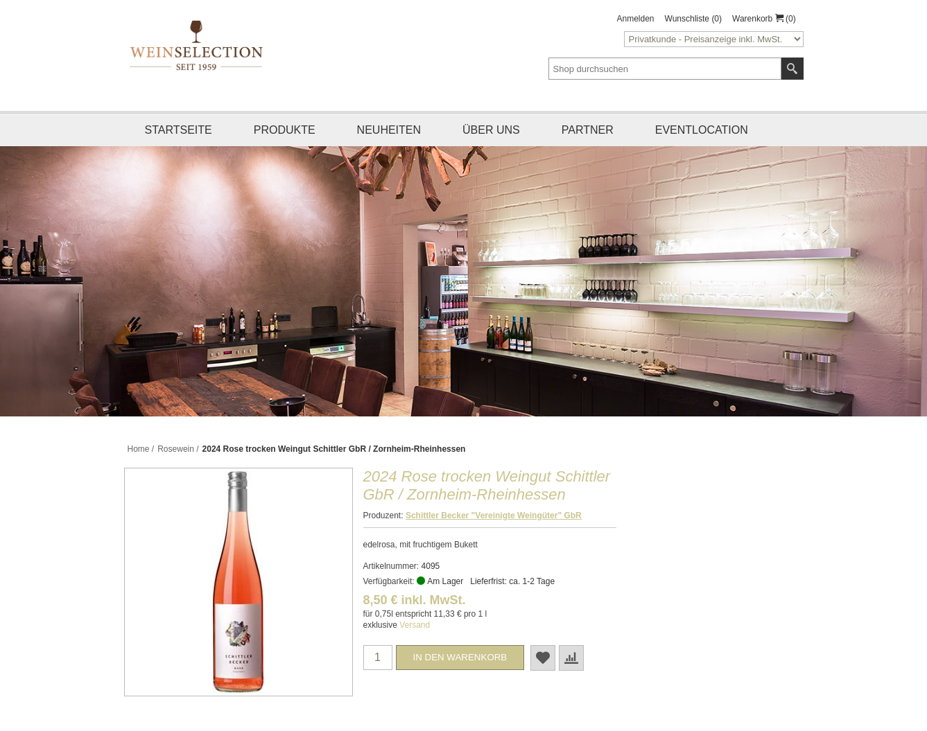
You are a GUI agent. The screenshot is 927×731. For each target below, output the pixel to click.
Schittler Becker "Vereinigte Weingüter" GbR (494, 515)
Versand (414, 625)
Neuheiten (389, 130)
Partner (588, 130)
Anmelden (636, 19)
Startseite (178, 130)
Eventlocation (701, 130)
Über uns (491, 130)
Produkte (284, 130)
